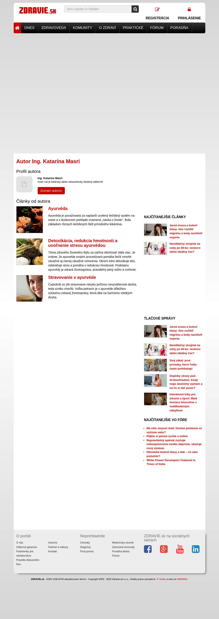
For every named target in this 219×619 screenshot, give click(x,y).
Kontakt (52, 551)
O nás (19, 542)
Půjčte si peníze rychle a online (167, 436)
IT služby (161, 579)
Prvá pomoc (87, 551)
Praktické (133, 28)
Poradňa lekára (120, 551)
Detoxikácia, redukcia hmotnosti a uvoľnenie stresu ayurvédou (82, 243)
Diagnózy (85, 547)
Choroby (85, 542)
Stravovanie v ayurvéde (72, 277)
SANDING (182, 579)
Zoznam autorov (51, 190)
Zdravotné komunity (123, 547)
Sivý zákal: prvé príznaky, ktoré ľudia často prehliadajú (183, 364)
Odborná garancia (26, 547)
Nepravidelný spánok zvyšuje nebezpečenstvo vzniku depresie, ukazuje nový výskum (173, 444)
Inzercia (52, 542)
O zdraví (107, 28)
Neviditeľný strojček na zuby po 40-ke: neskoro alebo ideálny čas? (185, 247)
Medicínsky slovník (123, 542)
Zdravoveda (53, 28)
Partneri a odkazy (58, 547)
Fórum (156, 28)
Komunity (82, 28)
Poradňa (179, 28)
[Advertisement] (109, 63)
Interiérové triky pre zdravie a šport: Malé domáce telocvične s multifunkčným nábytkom (183, 402)
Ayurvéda (57, 208)
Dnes (29, 28)
